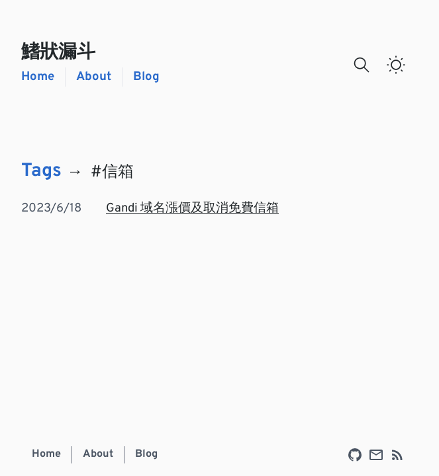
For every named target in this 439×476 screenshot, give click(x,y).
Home (37, 77)
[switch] (396, 65)
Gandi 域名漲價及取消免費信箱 (192, 208)
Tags (41, 172)
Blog (146, 77)
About (93, 77)
